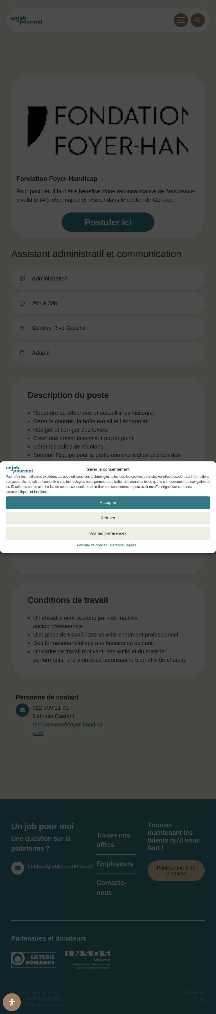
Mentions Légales (123, 545)
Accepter (108, 502)
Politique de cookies (92, 545)
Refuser (108, 517)
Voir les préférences (108, 533)
